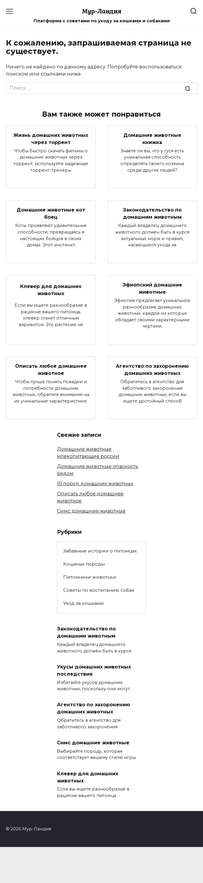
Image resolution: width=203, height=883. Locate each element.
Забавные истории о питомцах (100, 551)
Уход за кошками (83, 603)
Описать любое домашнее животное (51, 369)
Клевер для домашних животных (50, 290)
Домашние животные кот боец (51, 213)
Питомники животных (89, 577)
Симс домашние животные (91, 511)
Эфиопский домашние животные (152, 288)
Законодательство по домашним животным (152, 213)
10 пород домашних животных (95, 483)
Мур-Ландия (101, 11)
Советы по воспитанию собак (98, 590)
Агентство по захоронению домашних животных (152, 369)
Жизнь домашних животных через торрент (50, 138)
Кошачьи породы (84, 564)
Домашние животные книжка (152, 138)
